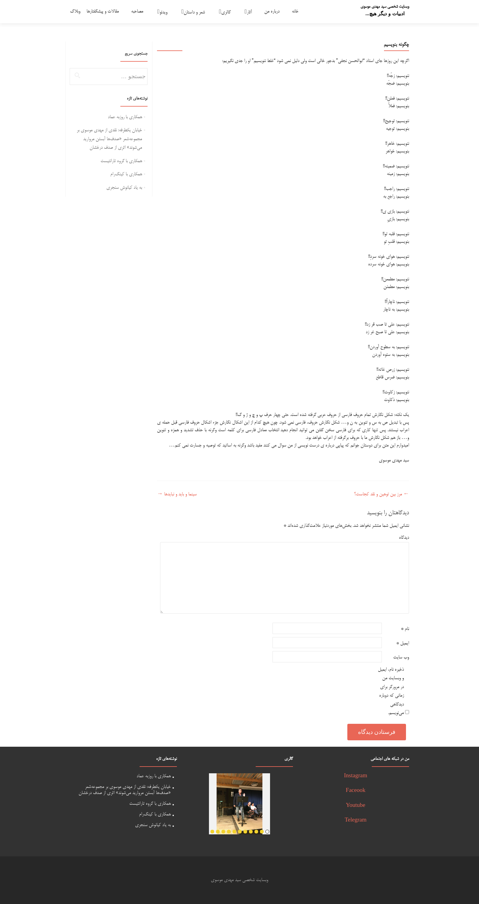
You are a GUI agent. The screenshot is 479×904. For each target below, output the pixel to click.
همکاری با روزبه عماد (125, 117)
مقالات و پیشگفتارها (102, 11)
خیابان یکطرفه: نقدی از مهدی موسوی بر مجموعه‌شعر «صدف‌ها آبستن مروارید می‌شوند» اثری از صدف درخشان (109, 139)
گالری (226, 12)
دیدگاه (404, 538)
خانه (295, 11)
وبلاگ (75, 11)
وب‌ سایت (401, 657)
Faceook (355, 791)
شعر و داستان (194, 12)
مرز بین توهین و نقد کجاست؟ (381, 494)
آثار (249, 12)
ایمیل (402, 643)
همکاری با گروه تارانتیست (121, 161)
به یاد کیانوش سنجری (124, 188)
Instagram (355, 776)
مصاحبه (137, 11)
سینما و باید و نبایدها (177, 494)
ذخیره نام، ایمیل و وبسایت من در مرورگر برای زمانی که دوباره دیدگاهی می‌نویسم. (391, 691)
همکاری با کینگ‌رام (126, 174)
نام (405, 629)
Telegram (355, 820)
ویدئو (163, 12)
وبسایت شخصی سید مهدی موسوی (384, 6)
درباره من (272, 11)
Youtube (355, 806)
